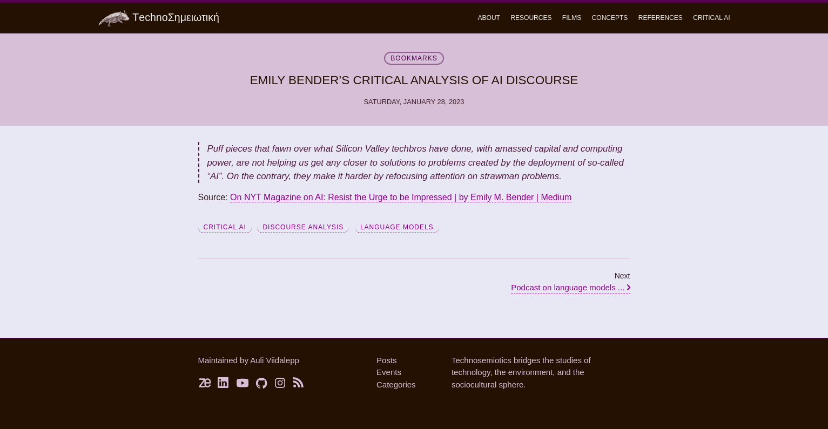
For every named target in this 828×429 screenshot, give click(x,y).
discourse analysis (303, 227)
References (660, 18)
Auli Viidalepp (274, 360)
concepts (610, 18)
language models (397, 227)
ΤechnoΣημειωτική (158, 18)
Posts (386, 360)
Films (571, 18)
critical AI (225, 227)
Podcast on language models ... (570, 287)
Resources (530, 18)
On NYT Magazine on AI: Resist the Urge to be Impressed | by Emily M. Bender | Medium (400, 197)
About (489, 18)
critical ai (711, 18)
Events (388, 372)
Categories (396, 384)
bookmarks (414, 58)
